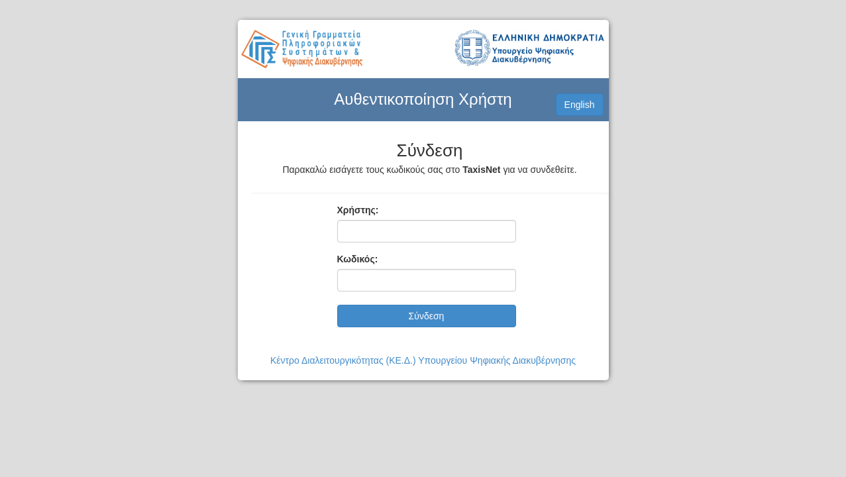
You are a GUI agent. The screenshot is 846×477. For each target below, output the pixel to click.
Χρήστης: (358, 210)
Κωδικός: (357, 259)
